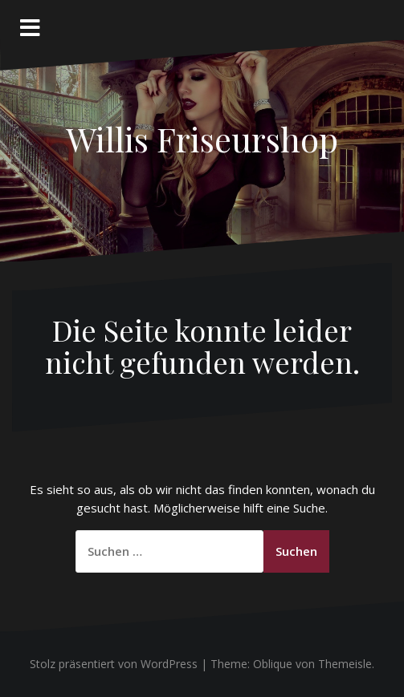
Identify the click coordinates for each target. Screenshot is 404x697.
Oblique (272, 663)
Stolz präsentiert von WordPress (114, 663)
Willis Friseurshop (202, 138)
